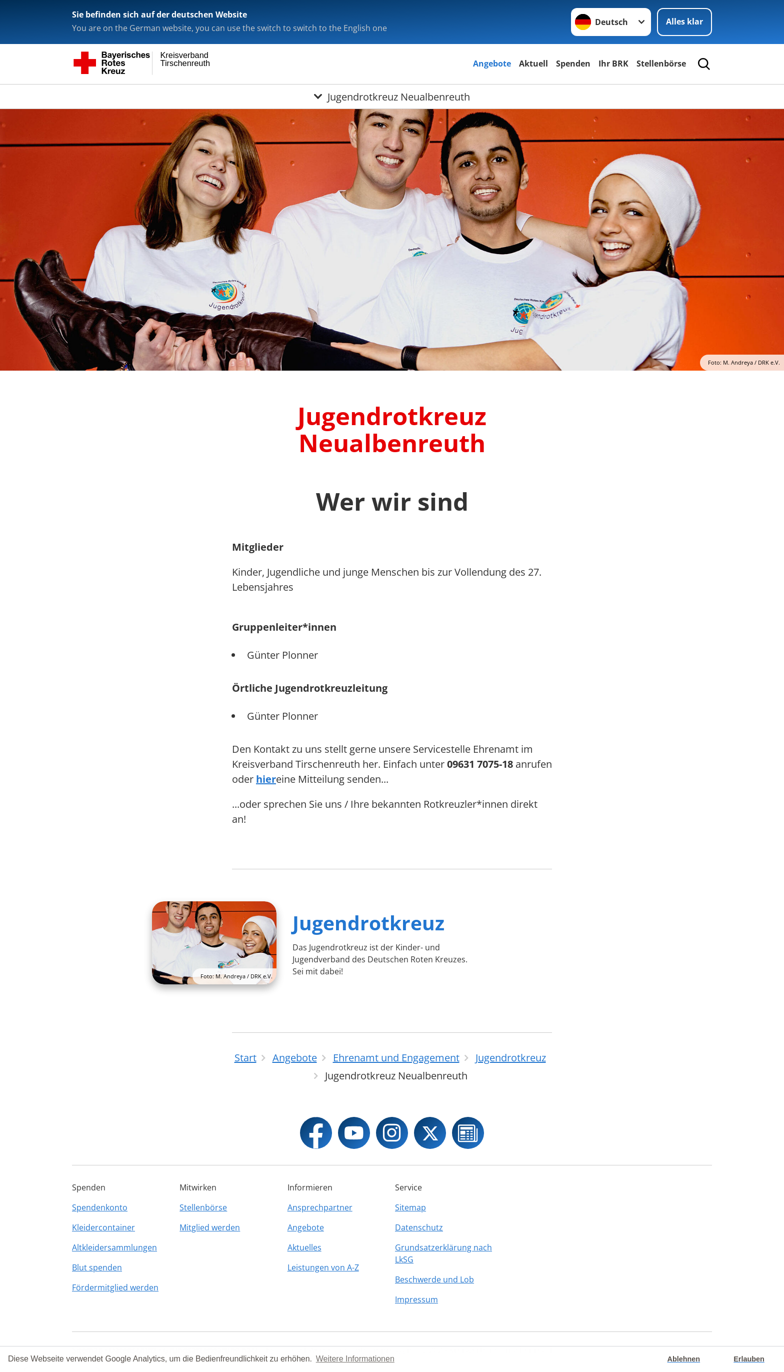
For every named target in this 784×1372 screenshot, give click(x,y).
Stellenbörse (661, 63)
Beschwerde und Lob (434, 1279)
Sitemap (410, 1207)
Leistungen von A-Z (323, 1267)
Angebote (492, 63)
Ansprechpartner (320, 1207)
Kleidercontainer (103, 1227)
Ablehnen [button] (684, 1359)
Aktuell (533, 63)
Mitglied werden (210, 1227)
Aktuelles (305, 1247)
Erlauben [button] (749, 1359)
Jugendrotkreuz (368, 922)
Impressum (416, 1299)
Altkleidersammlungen (114, 1247)
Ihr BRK (613, 63)
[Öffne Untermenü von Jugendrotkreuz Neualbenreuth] (392, 97)
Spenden (573, 63)
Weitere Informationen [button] (355, 1358)
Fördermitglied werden (115, 1287)
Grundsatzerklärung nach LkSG (443, 1253)
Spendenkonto (100, 1207)
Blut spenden (97, 1267)
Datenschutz (419, 1227)
